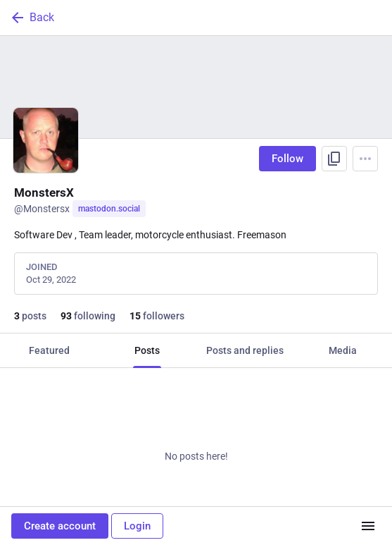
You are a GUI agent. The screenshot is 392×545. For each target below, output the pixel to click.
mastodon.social (109, 209)
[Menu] (365, 158)
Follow (287, 158)
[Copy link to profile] (334, 158)
